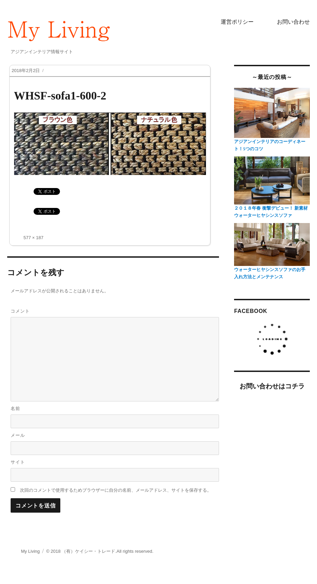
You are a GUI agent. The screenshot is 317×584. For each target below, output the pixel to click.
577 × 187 (34, 237)
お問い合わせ (293, 22)
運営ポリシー (237, 22)
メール (18, 435)
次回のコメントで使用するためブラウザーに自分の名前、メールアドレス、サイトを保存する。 (115, 490)
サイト (18, 462)
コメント (20, 311)
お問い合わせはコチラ (272, 386)
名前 (15, 408)
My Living (30, 551)
